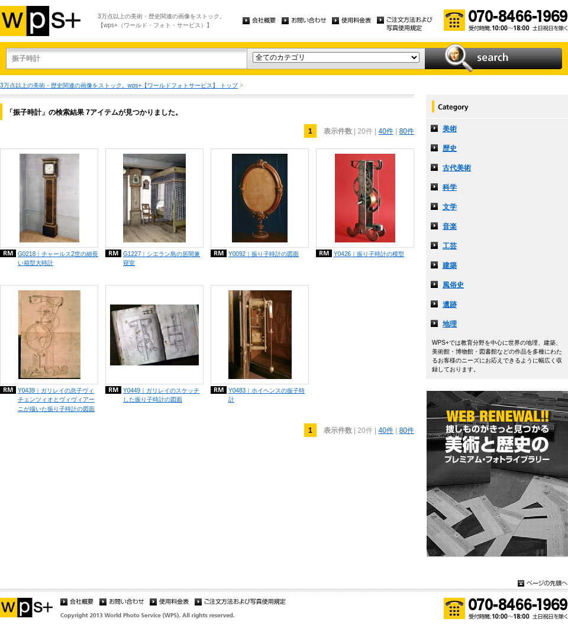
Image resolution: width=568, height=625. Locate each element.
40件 (385, 131)
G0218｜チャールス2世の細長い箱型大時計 (58, 258)
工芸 (450, 246)
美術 (450, 129)
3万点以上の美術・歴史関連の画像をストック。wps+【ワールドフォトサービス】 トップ (119, 85)
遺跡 (450, 304)
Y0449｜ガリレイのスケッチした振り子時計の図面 (161, 395)
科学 (450, 187)
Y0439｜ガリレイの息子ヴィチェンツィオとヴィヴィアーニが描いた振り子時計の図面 (56, 399)
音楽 (450, 226)
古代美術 (457, 168)
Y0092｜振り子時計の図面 (263, 254)
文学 (450, 207)
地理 (450, 324)
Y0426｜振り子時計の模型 (369, 254)
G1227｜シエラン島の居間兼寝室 (161, 258)
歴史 (450, 148)
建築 (450, 265)
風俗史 (453, 285)
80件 (406, 131)
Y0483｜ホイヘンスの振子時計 (266, 395)
